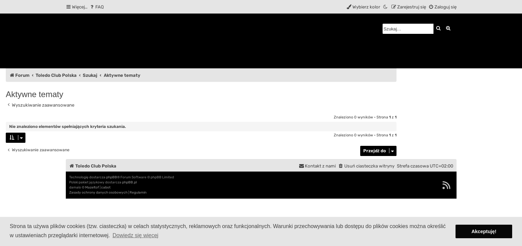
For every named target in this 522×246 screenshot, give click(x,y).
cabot (106, 187)
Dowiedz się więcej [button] (135, 235)
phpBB (111, 177)
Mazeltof (92, 187)
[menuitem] (96, 7)
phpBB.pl (129, 182)
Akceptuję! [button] (484, 231)
